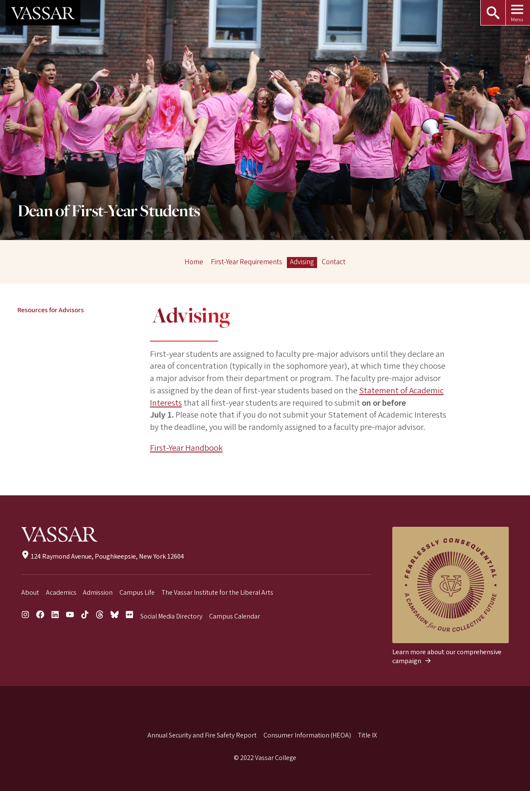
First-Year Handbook (186, 448)
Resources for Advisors (50, 310)
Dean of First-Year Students (108, 212)
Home (193, 262)
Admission (98, 592)
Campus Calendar (234, 616)
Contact (334, 262)
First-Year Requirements (246, 262)
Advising (302, 262)
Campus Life (137, 592)
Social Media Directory (171, 616)
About (30, 592)
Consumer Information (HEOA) (307, 735)
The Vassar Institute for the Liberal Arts (217, 592)
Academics (61, 592)
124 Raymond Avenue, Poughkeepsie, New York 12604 (102, 556)
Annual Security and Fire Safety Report (202, 735)
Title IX (367, 735)
